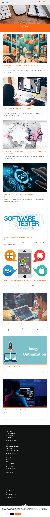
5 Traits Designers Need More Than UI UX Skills (17, 108)
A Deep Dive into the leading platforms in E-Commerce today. (21, 65)
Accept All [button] (18, 513)
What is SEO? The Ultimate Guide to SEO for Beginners (19, 194)
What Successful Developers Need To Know (16, 410)
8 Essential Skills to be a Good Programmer (16, 324)
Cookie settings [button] (5, 513)
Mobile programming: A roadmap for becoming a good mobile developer (25, 280)
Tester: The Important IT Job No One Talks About (18, 237)
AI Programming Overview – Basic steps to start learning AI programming (25, 151)
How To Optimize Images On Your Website (16, 367)
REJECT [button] (12, 513)
